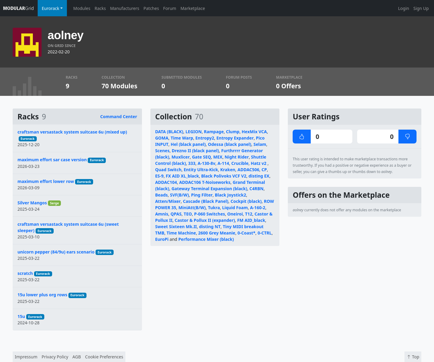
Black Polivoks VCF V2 (224, 176)
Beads (161, 195)
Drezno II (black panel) (195, 150)
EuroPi (162, 239)
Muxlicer (180, 157)
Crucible (239, 163)
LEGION (193, 131)
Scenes (162, 150)
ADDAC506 (248, 169)
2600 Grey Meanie (216, 233)
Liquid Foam (235, 207)
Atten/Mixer (168, 201)
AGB (76, 357)
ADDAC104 (166, 182)
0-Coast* (246, 233)
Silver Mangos (32, 203)
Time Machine (181, 233)
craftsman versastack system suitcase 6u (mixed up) (72, 132)
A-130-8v (206, 163)
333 (191, 163)
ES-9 (159, 176)
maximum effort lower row (45, 181)
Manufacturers (124, 8)
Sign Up (421, 8)
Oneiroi (235, 214)
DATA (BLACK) (169, 131)
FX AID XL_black (182, 176)
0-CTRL (265, 233)
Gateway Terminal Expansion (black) (209, 188)
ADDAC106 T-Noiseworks (204, 182)
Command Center (118, 116)
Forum (169, 8)
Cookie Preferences (104, 357)
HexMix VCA (254, 131)
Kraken (227, 169)
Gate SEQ (201, 157)
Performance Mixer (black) (206, 239)
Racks (100, 8)
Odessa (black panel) (229, 144)
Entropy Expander (235, 138)
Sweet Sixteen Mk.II (176, 226)
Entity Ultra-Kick (201, 169)
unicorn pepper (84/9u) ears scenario (56, 252)
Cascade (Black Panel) (205, 201)
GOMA (161, 138)
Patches (151, 8)
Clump (233, 131)
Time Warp (182, 138)
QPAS (176, 214)
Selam (259, 144)
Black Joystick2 (230, 195)
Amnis (161, 214)
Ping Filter (201, 195)
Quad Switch (168, 169)
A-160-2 (257, 207)
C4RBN (257, 188)
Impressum (26, 357)
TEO (188, 214)
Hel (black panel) (188, 144)
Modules (81, 8)
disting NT (209, 226)
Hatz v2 (259, 163)
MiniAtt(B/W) (192, 207)
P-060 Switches (209, 214)
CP (264, 169)
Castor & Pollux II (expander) (205, 220)
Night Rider (237, 157)
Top (413, 357)
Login (403, 8)
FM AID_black (251, 220)
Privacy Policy (55, 357)
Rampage (214, 131)
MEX (217, 157)
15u (21, 316)
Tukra (214, 207)
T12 (248, 214)
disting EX (259, 176)
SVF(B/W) (179, 195)
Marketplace (193, 8)
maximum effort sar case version (52, 159)
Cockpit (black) (246, 201)
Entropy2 (204, 138)
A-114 (223, 163)
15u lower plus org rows (42, 294)
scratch (25, 273)
